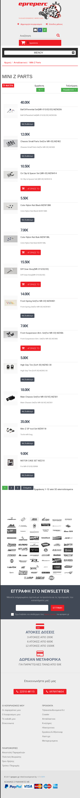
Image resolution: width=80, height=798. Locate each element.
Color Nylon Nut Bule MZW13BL (35, 237)
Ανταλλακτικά (20, 62)
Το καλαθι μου (9, 719)
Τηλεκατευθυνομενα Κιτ (53, 710)
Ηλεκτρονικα (48, 727)
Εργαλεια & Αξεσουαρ (52, 732)
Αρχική (7, 62)
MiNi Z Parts (35, 62)
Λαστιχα (46, 736)
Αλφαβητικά (68, 90)
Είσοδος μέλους (56, 24)
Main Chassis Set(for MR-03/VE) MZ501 (39, 397)
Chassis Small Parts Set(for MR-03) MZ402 (40, 141)
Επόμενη (27, 488)
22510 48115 (27, 691)
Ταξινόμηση (71, 86)
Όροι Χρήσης (8, 761)
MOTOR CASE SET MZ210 (32, 460)
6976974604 (57, 691)
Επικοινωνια (8, 723)
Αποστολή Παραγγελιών (13, 752)
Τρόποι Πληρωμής (10, 765)
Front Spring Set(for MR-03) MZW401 (37, 301)
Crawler (45, 714)
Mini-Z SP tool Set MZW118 (33, 428)
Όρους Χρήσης (50, 614)
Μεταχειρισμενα (50, 741)
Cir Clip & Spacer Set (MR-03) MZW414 (38, 173)
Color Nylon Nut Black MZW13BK (35, 205)
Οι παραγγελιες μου (11, 710)
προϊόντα (28, 42)
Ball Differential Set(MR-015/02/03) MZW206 (41, 109)
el (45, 30)
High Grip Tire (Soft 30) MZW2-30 (35, 365)
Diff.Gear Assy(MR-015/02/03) (34, 269)
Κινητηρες (47, 723)
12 (39, 90)
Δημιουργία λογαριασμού (31, 24)
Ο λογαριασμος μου (11, 714)
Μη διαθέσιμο (27, 124)
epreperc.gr (14, 777)
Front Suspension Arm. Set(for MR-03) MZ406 (41, 333)
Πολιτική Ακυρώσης (11, 757)
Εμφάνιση (39, 86)
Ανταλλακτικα (48, 719)
